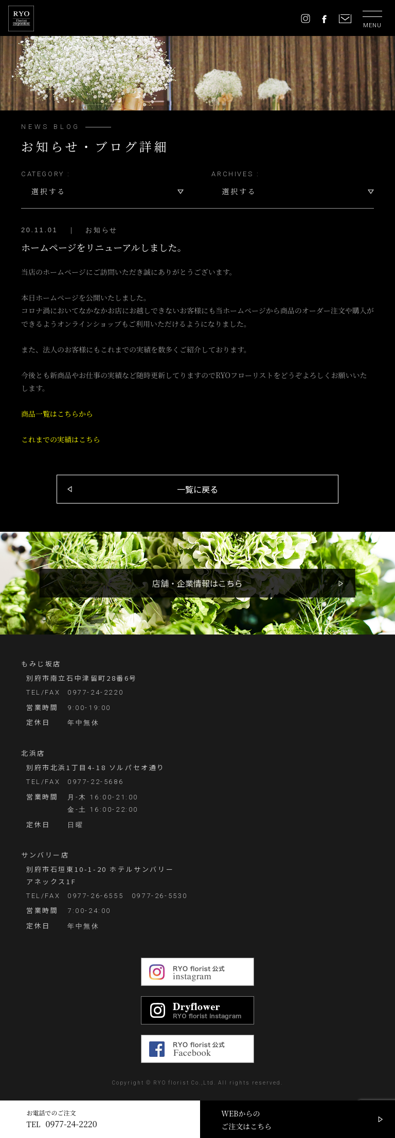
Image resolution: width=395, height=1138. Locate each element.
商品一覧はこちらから (57, 413)
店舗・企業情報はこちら (197, 583)
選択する (48, 191)
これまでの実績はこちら (60, 439)
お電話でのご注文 (62, 1119)
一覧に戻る (197, 489)
